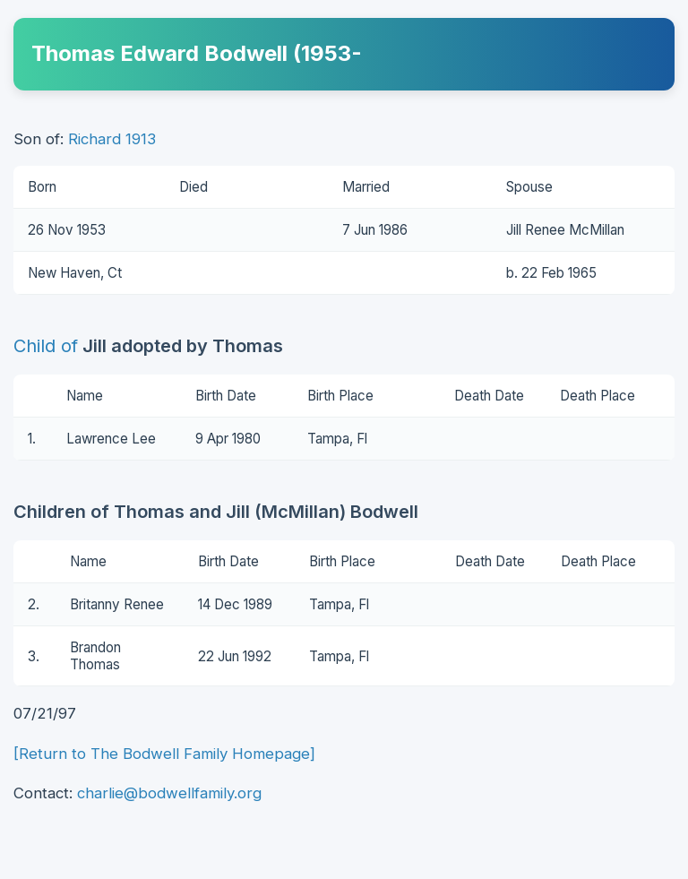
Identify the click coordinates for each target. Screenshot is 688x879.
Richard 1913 (112, 139)
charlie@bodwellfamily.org (169, 793)
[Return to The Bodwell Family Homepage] (164, 754)
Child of (45, 346)
